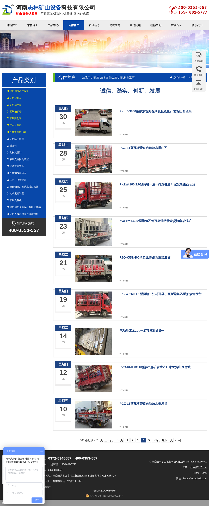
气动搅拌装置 (15, 193)
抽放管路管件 (15, 166)
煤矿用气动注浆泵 (18, 91)
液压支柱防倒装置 (18, 159)
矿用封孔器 (14, 97)
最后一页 (167, 440)
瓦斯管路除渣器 (16, 132)
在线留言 (176, 25)
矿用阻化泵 (14, 118)
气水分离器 (14, 125)
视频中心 (155, 25)
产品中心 (53, 25)
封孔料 (12, 145)
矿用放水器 (14, 104)
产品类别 (24, 80)
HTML (196, 473)
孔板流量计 (14, 152)
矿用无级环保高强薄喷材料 (22, 214)
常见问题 (135, 25)
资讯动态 (94, 25)
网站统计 (46, 487)
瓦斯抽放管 (14, 111)
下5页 (156, 440)
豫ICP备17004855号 (104, 490)
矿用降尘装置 (15, 138)
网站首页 (12, 25)
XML (204, 473)
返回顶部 (199, 88)
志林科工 (32, 25)
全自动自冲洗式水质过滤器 (22, 186)
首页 (190, 77)
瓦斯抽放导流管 (16, 173)
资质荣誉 (114, 25)
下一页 (119, 440)
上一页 (108, 440)
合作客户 (73, 25)
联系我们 (197, 25)
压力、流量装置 (16, 179)
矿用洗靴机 (14, 200)
